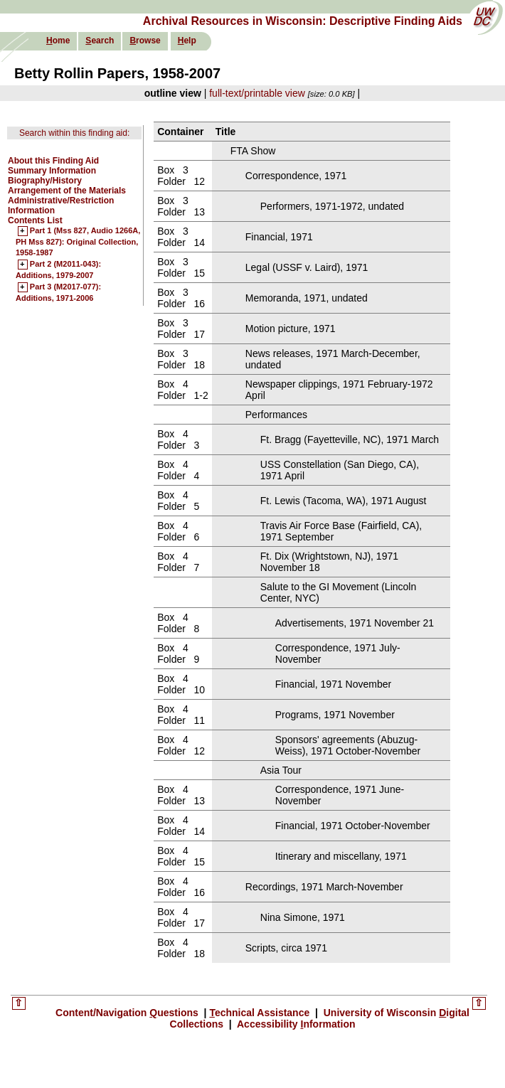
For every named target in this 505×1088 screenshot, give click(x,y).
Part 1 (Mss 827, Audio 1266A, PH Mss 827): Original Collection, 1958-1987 (78, 242)
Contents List (35, 220)
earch (99, 41)
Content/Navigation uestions (128, 1012)
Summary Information (52, 171)
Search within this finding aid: (74, 133)
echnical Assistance (260, 1012)
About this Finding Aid (53, 161)
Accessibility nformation (295, 1024)
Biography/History (45, 181)
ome (58, 41)
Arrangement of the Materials (67, 191)
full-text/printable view (257, 93)
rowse (144, 41)
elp (187, 41)
